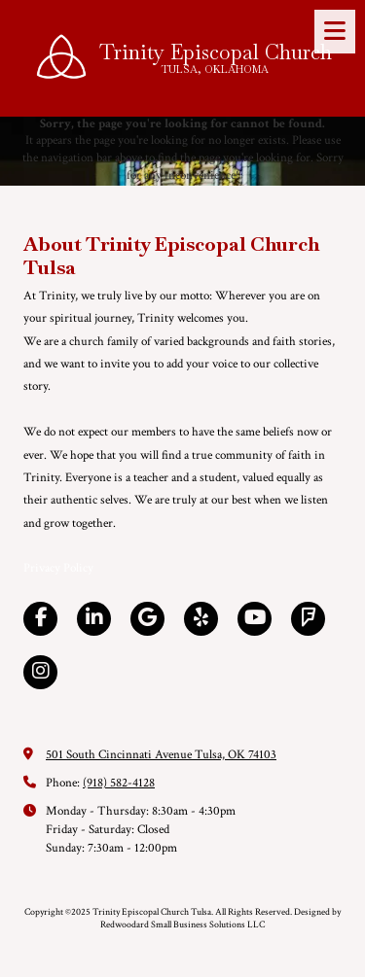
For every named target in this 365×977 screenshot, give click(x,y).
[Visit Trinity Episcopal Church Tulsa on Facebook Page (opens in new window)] (40, 619)
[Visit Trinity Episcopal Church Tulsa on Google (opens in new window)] (147, 619)
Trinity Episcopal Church (215, 52)
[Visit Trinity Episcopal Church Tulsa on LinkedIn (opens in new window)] (94, 619)
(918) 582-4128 (119, 783)
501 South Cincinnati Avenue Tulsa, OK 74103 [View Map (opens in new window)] (161, 755)
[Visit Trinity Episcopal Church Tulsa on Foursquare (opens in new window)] (308, 619)
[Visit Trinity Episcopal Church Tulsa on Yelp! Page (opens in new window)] (201, 619)
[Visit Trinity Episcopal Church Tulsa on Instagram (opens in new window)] (40, 672)
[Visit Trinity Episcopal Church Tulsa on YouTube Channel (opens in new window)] (254, 619)
